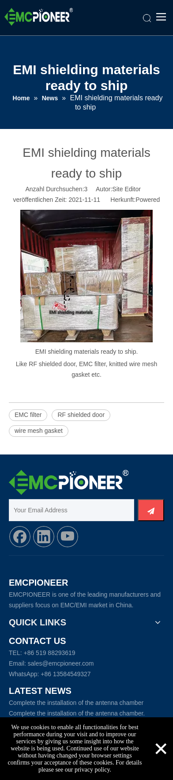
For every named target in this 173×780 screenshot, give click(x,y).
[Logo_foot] (68, 482)
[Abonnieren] (151, 510)
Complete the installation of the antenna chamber (76, 702)
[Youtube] (67, 536)
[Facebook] (19, 536)
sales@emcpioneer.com (61, 663)
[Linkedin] (43, 536)
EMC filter (28, 414)
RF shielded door (81, 414)
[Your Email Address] (71, 510)
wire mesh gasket (39, 430)
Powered (147, 199)
